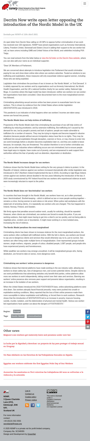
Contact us (29, 394)
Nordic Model (18, 316)
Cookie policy (30, 397)
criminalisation (34, 316)
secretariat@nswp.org (13, 424)
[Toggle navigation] (84, 3)
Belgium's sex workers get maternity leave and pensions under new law (37, 335)
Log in (27, 391)
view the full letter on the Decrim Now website (61, 58)
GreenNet (32, 434)
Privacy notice (31, 400)
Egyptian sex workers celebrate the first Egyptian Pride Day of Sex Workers (38, 363)
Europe (17, 311)
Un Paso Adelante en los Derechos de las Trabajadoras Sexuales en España (38, 355)
